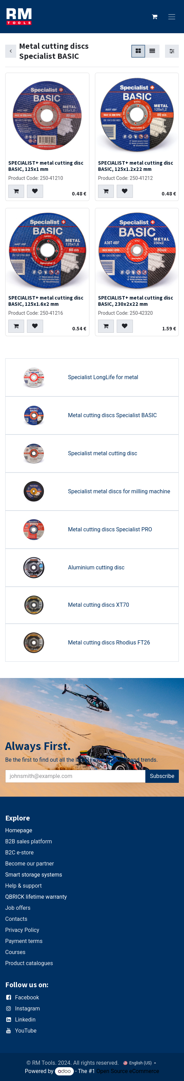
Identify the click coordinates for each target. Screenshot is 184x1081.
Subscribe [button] (162, 776)
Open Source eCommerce (127, 1071)
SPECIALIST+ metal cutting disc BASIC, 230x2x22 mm (135, 300)
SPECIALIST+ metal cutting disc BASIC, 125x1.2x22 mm (135, 165)
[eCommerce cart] (154, 16)
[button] (16, 191)
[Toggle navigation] (172, 16)
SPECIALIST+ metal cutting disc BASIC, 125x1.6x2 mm (46, 300)
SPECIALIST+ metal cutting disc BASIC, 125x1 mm (46, 165)
